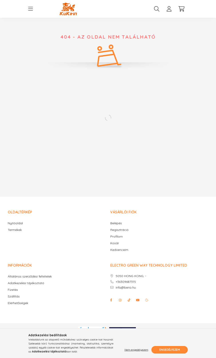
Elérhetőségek (18, 303)
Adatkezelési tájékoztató (26, 283)
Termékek (15, 230)
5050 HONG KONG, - (131, 276)
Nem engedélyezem (136, 349)
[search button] (156, 8)
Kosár (114, 243)
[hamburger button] (30, 8)
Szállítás (14, 296)
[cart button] (181, 8)
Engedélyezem (169, 349)
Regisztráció (119, 230)
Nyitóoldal (15, 223)
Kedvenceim (119, 250)
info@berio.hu (126, 287)
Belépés (116, 223)
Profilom (116, 236)
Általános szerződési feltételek (30, 276)
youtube (137, 300)
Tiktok (129, 300)
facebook (111, 300)
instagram (120, 300)
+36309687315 (126, 282)
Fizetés (13, 290)
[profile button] (169, 8)
